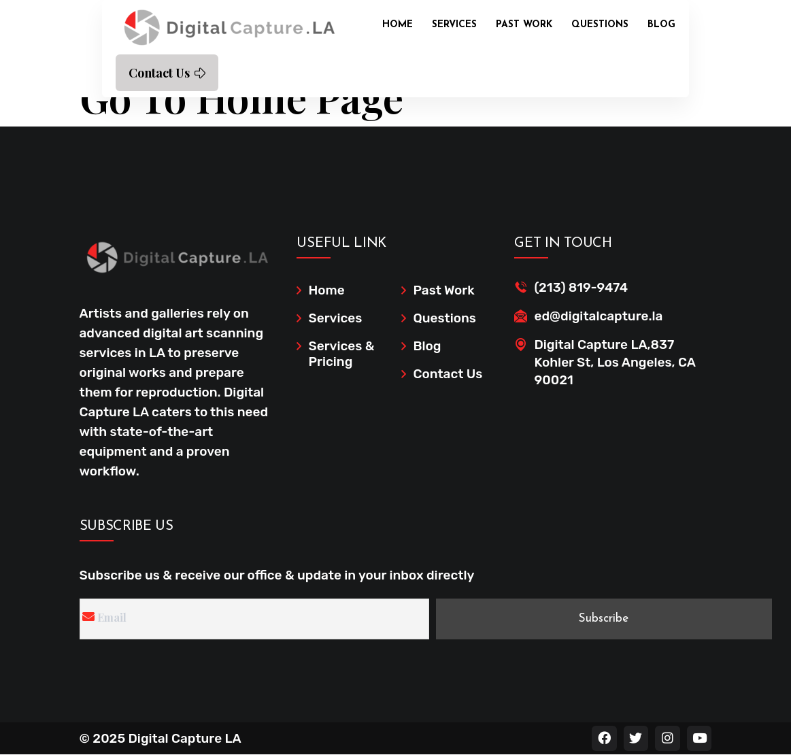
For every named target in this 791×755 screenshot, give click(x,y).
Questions (599, 25)
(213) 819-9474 (581, 287)
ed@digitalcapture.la (598, 316)
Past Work (524, 25)
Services (454, 25)
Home (397, 25)
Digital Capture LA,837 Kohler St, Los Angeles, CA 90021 (614, 362)
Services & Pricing (341, 353)
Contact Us (167, 73)
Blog (661, 25)
